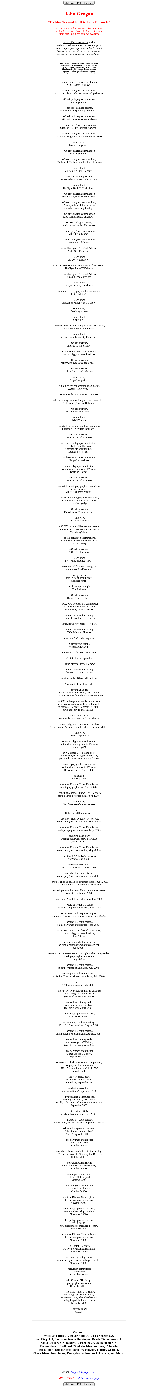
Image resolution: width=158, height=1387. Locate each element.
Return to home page (88, 1378)
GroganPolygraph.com (82, 1372)
